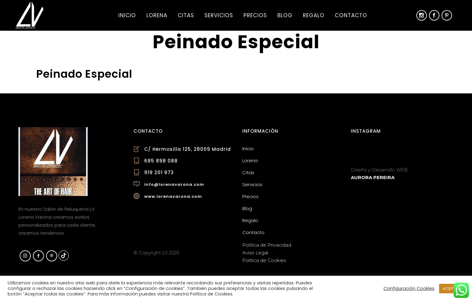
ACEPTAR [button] (452, 288)
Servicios (252, 184)
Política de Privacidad (266, 245)
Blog (247, 208)
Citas (248, 172)
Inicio (248, 148)
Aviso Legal (255, 253)
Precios (250, 196)
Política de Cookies (264, 260)
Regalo (250, 220)
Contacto (253, 232)
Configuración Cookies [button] (408, 288)
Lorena (250, 160)
